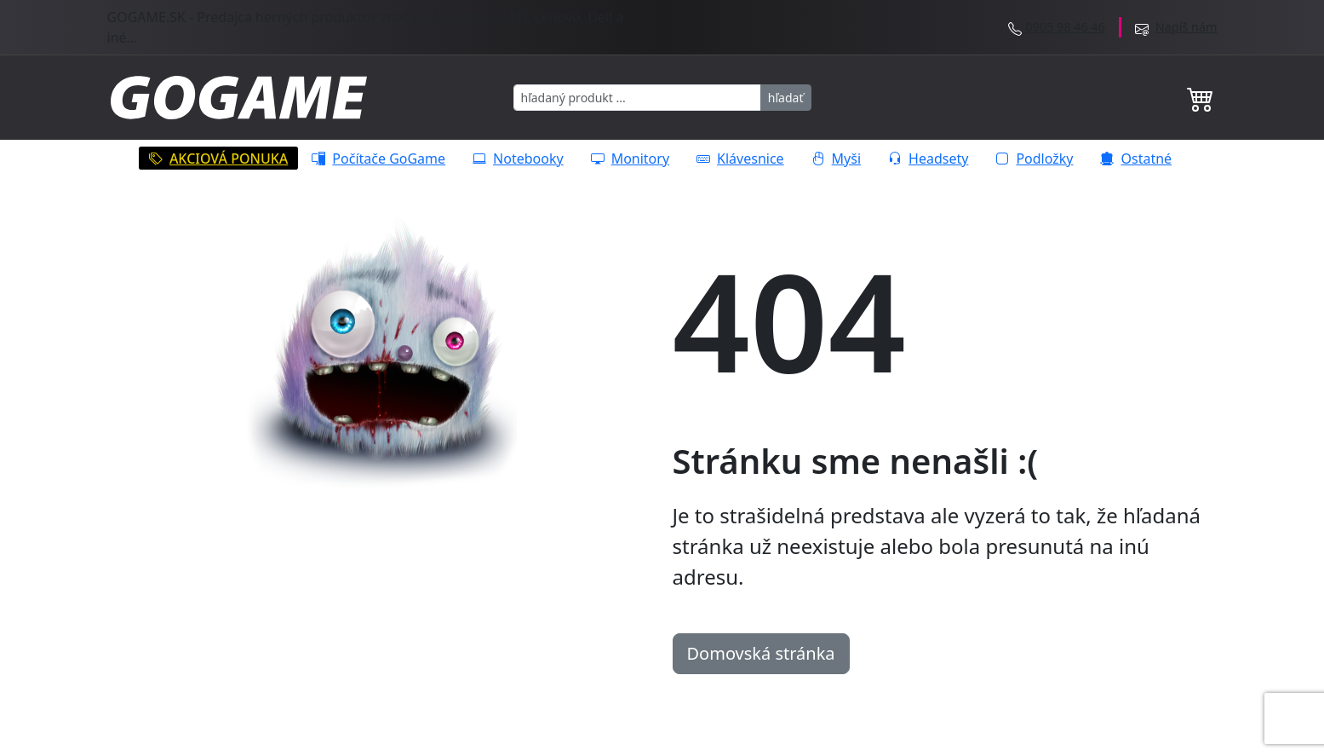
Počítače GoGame (378, 158)
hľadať (786, 97)
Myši (836, 158)
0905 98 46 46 (1065, 27)
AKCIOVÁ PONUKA (218, 158)
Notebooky (518, 158)
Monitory (630, 158)
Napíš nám (1186, 27)
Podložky (1034, 158)
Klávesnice (740, 158)
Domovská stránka (761, 653)
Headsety (928, 158)
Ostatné (1136, 158)
